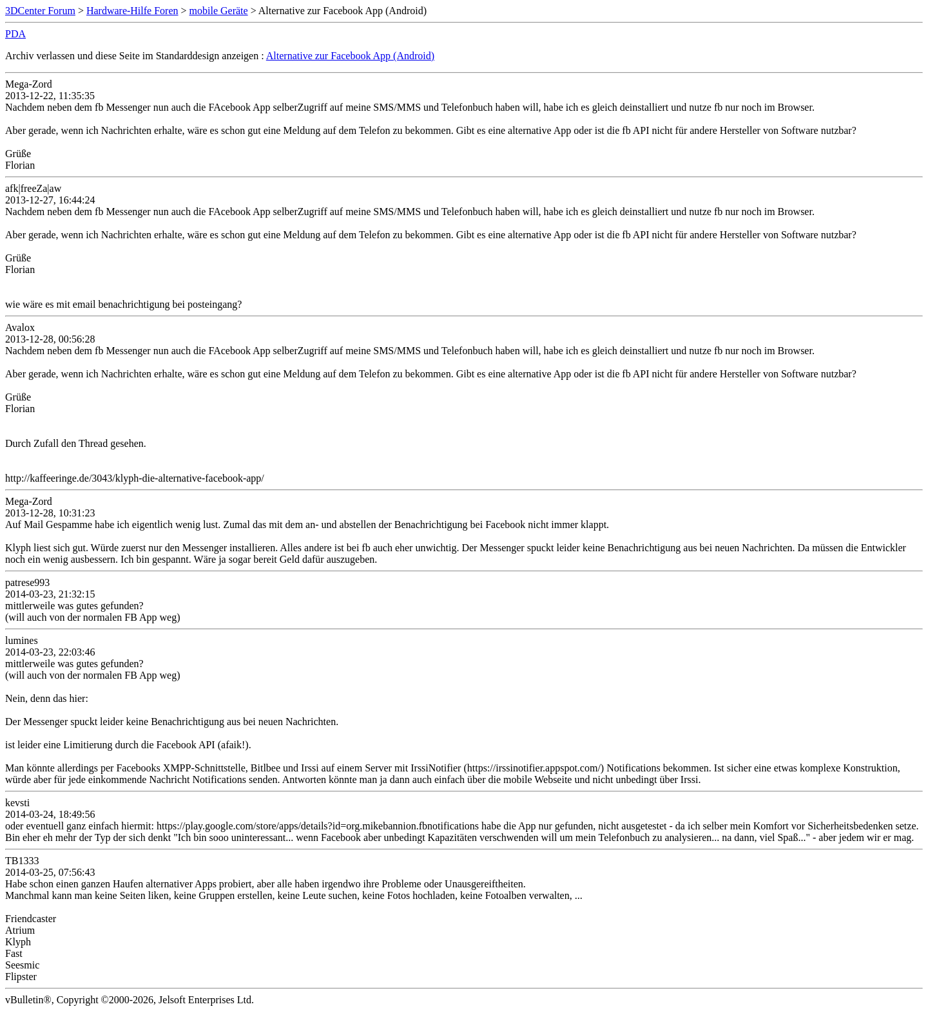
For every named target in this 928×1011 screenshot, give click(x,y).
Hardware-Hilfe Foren (132, 10)
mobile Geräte (218, 10)
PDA (15, 33)
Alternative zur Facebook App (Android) (350, 55)
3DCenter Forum (40, 10)
